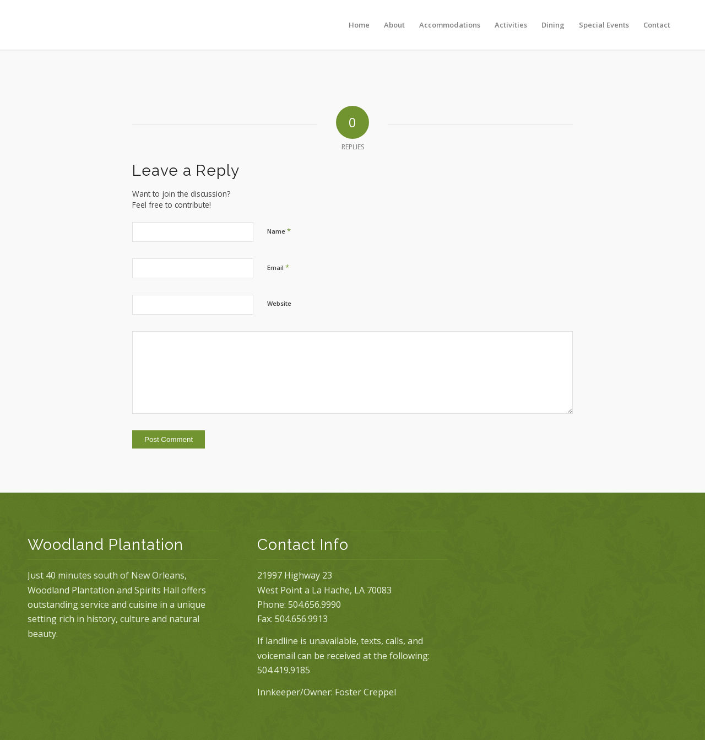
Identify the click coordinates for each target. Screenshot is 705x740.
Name (279, 231)
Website (279, 303)
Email (278, 267)
